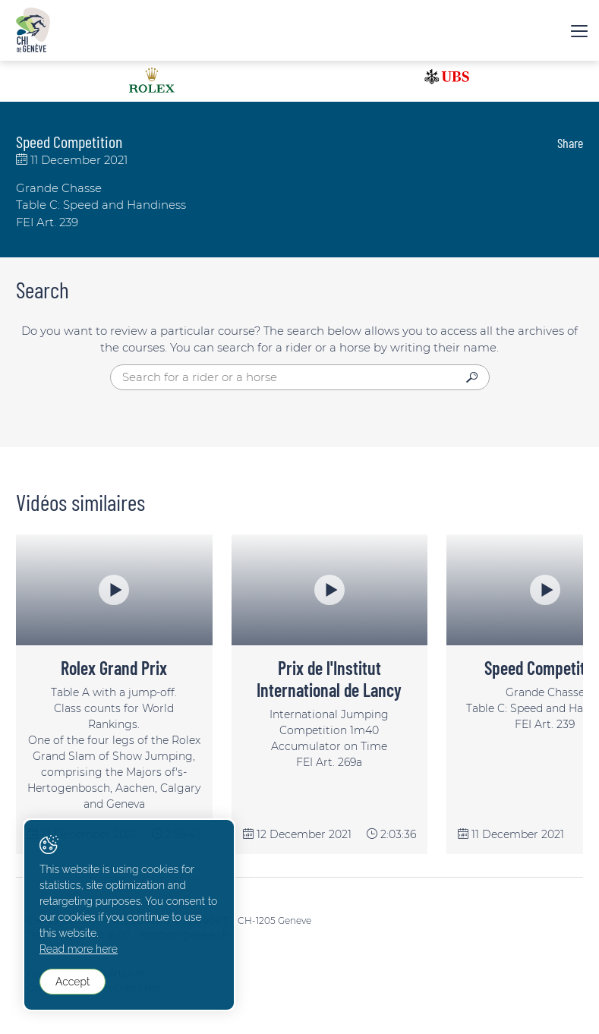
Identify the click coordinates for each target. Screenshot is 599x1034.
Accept (72, 982)
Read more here (78, 949)
